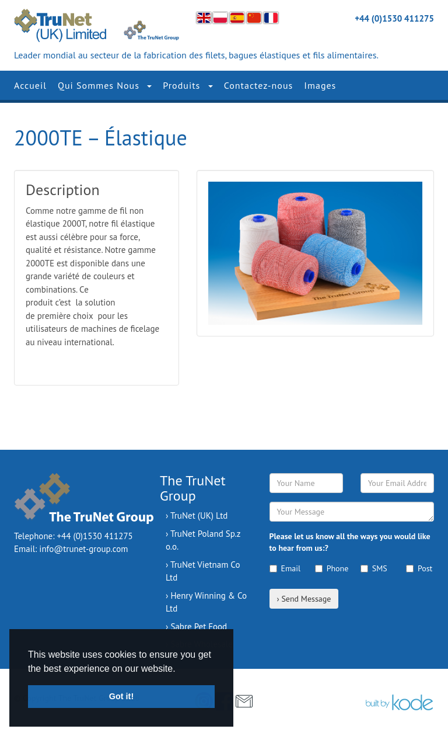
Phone (329, 568)
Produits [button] (187, 85)
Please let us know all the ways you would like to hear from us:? (350, 542)
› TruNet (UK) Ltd (197, 515)
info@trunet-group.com (83, 548)
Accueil (30, 85)
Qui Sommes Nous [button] (105, 85)
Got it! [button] (121, 696)
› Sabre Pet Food (196, 626)
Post (419, 568)
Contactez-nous (258, 85)
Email (284, 568)
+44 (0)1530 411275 (394, 18)
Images (320, 85)
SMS (373, 568)
